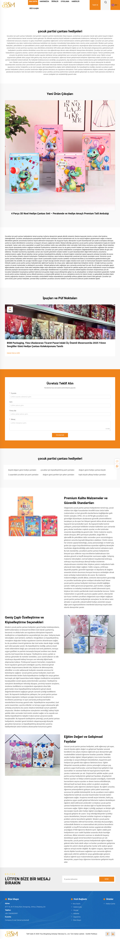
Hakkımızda (77, 907)
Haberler (76, 913)
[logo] (8, 5)
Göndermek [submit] (60, 435)
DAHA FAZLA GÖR (13, 353)
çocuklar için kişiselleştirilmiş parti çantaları (57, 470)
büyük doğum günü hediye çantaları (22, 470)
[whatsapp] (117, 466)
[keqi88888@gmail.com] (23, 920)
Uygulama (76, 917)
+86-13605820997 (11, 913)
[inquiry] (117, 461)
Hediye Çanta (110, 904)
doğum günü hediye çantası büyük (92, 470)
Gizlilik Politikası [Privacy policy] (91, 934)
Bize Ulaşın (34, 8)
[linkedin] (113, 934)
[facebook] (107, 934)
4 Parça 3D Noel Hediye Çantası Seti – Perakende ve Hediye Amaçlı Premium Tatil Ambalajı (60, 213)
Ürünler (75, 910)
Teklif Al (95, 5)
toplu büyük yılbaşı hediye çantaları (92, 475)
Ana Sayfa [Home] (76, 904)
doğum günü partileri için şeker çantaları (58, 475)
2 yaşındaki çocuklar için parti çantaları (23, 475)
